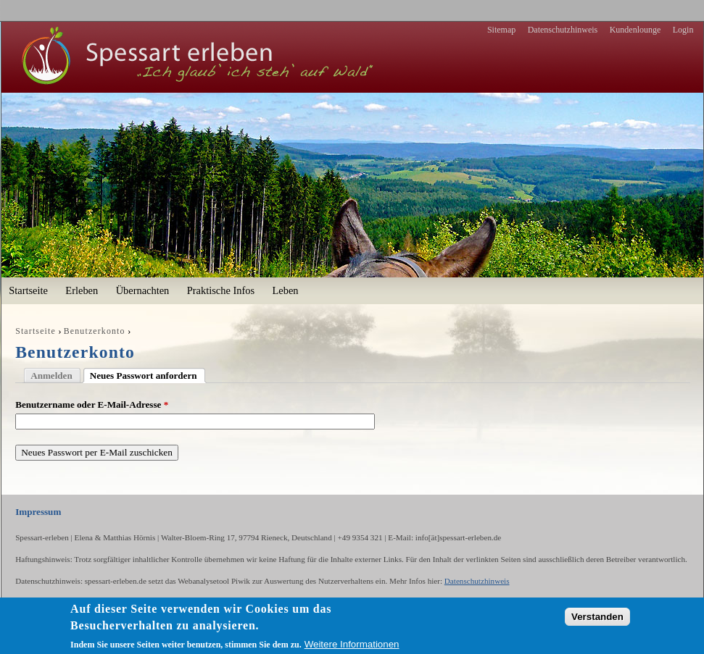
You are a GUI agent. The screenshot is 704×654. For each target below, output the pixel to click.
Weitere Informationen (352, 644)
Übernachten (143, 290)
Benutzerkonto (94, 331)
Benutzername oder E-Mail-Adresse (91, 404)
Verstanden (597, 616)
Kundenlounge (635, 30)
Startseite (28, 290)
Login (683, 30)
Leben (285, 290)
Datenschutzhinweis (563, 30)
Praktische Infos (220, 290)
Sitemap (501, 30)
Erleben (81, 290)
